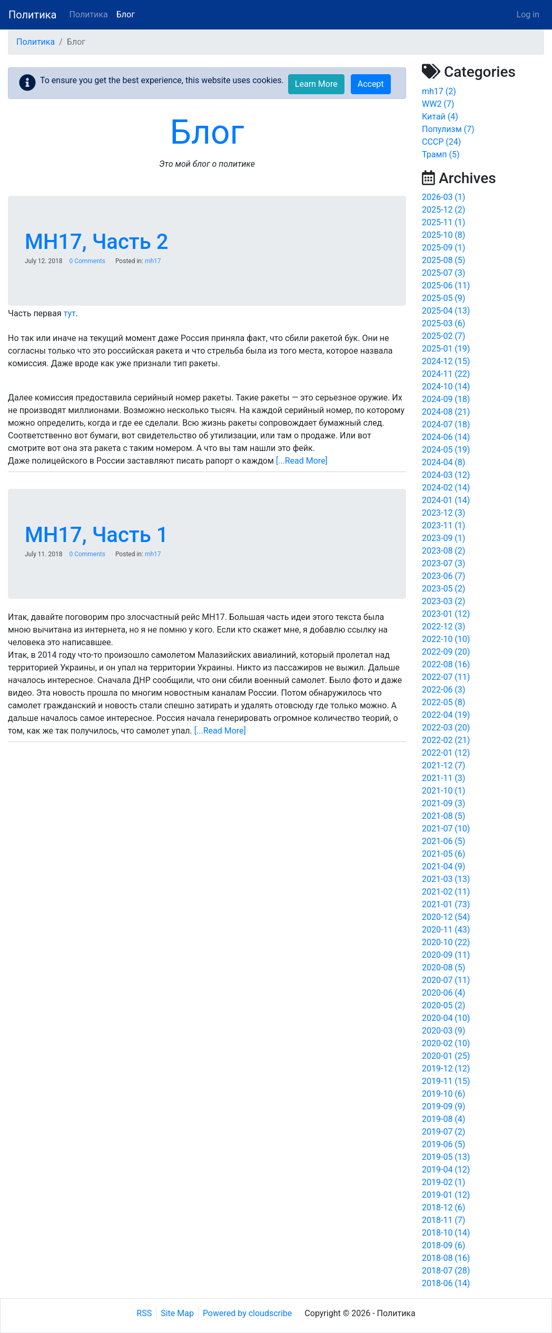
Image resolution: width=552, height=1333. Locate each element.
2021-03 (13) (446, 879)
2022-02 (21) (446, 740)
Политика (32, 14)
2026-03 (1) (443, 197)
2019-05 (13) (446, 1157)
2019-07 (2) (443, 1132)
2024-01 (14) (446, 500)
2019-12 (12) (446, 1069)
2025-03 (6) (443, 323)
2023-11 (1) (443, 525)
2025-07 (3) (443, 273)
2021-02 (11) (446, 892)
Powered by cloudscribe (247, 1313)
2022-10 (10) (446, 639)
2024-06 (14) (446, 437)
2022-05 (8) (443, 702)
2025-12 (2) (443, 210)
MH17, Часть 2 (96, 241)
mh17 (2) (439, 91)
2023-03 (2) (443, 601)
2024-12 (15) (446, 361)
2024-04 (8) (443, 462)
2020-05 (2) (443, 1005)
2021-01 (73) (446, 904)
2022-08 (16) (446, 664)
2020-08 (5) (443, 968)
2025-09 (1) (443, 248)
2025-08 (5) (443, 260)
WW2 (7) (438, 104)
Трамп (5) (441, 154)
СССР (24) (441, 142)
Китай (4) (440, 117)
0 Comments (87, 261)
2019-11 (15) (446, 1081)
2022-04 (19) (446, 715)
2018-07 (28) (446, 1271)
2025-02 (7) (443, 336)
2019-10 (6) (443, 1094)
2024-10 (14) (446, 387)
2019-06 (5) (443, 1144)
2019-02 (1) (443, 1182)
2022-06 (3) (443, 690)
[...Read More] (302, 461)
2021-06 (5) (443, 841)
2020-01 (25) (446, 1056)
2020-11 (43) (446, 930)
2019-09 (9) (443, 1106)
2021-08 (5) (443, 816)
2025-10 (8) (443, 235)
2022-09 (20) (446, 652)
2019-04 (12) (446, 1170)
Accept (371, 84)
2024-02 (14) (446, 488)
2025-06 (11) (446, 285)
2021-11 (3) (443, 778)
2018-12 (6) (443, 1207)
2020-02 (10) (446, 1043)
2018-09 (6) (443, 1245)
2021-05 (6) (443, 854)
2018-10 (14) (446, 1233)
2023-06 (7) (443, 576)
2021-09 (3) (443, 803)
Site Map (177, 1313)
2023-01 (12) (446, 614)
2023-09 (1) (443, 538)
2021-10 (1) (443, 791)
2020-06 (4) (443, 993)
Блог (125, 14)
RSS (144, 1313)
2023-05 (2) (443, 589)
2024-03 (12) (446, 475)
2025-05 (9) (443, 298)
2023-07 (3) (443, 563)
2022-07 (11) (446, 677)
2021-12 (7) (443, 765)
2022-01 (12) (446, 753)
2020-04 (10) (446, 1018)
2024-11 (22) (446, 374)
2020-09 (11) (446, 955)
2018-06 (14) (446, 1283)
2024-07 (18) (446, 424)
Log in (528, 14)
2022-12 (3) (443, 627)
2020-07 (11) (446, 980)
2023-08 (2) (443, 551)
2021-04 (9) (443, 866)
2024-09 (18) (446, 399)
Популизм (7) (448, 129)
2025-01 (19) (446, 349)
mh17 (153, 261)
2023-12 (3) (443, 513)
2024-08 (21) (446, 412)
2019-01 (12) (446, 1195)
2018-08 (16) (446, 1258)
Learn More (316, 84)
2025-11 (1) (443, 222)
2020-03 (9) (443, 1031)
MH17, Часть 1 (96, 535)
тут (70, 313)
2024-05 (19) (446, 450)
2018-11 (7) (443, 1220)
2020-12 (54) (446, 917)
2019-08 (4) (443, 1119)
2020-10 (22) (446, 942)
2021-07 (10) (446, 829)
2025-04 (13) (446, 311)
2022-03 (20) (446, 728)
